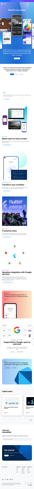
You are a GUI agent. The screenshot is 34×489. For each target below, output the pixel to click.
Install (6, 455)
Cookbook (23, 473)
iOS (27, 473)
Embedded (28, 472)
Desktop (28, 470)
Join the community (20, 351)
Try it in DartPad (6, 99)
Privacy (28, 483)
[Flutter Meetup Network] (9, 479)
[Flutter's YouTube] (2, 479)
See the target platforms (7, 144)
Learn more (12, 351)
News (17, 469)
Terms (25, 483)
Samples (23, 471)
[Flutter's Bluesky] (12, 479)
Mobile (28, 468)
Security (31, 483)
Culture (17, 472)
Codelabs (23, 470)
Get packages (14, 367)
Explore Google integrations (7, 282)
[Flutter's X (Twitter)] (4, 479)
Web (27, 469)
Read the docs (12, 455)
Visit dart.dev (8, 367)
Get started (17, 58)
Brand (17, 470)
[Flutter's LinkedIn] (10, 479)
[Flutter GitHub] (5, 479)
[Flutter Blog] (7, 479)
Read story (6, 299)
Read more (6, 412)
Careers (17, 468)
